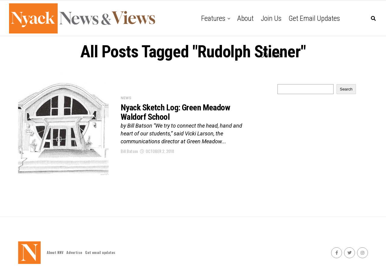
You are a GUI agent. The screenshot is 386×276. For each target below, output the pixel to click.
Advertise (74, 252)
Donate (270, 55)
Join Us (271, 18)
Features (213, 18)
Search (346, 89)
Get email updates (314, 18)
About (245, 18)
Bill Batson (129, 151)
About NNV (55, 252)
